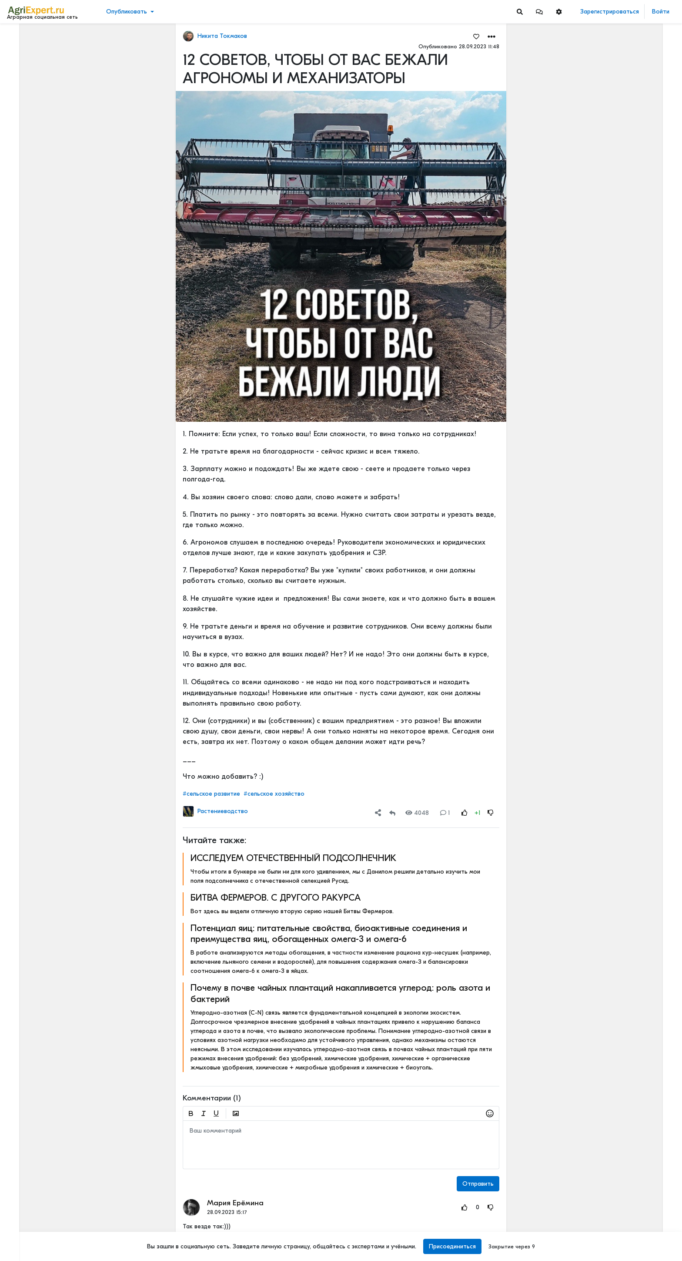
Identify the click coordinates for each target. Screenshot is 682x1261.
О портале (24, 1216)
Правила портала (34, 1207)
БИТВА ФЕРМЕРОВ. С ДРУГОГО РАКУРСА (276, 897)
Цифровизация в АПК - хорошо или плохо (625, 780)
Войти (660, 11)
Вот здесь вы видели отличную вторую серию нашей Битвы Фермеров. (292, 911)
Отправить (478, 1183)
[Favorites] (476, 36)
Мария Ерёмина (235, 1202)
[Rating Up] (464, 812)
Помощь (21, 1234)
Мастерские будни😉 (605, 564)
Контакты (23, 1225)
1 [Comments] (445, 813)
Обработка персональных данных (55, 1189)
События (24, 77)
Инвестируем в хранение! (612, 235)
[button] (539, 11)
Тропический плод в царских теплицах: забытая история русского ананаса (625, 149)
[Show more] (59, 200)
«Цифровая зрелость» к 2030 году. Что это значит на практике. (625, 973)
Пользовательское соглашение (50, 1198)
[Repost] (392, 812)
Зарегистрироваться (609, 11)
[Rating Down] (490, 812)
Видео (20, 64)
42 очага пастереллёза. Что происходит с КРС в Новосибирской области (625, 285)
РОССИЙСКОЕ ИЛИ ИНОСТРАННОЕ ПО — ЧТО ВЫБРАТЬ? (625, 662)
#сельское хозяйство (274, 793)
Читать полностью (599, 653)
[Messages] (539, 11)
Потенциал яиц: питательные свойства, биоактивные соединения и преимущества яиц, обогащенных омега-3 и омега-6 (329, 933)
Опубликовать (126, 11)
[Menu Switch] (57, 1253)
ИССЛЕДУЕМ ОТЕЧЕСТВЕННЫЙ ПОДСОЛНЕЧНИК (293, 858)
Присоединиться (452, 1246)
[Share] (378, 812)
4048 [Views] (417, 813)
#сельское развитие (211, 793)
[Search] (519, 11)
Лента (20, 37)
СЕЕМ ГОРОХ (593, 477)
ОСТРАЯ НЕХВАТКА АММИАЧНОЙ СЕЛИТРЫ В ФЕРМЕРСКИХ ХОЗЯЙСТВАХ (625, 605)
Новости (23, 50)
